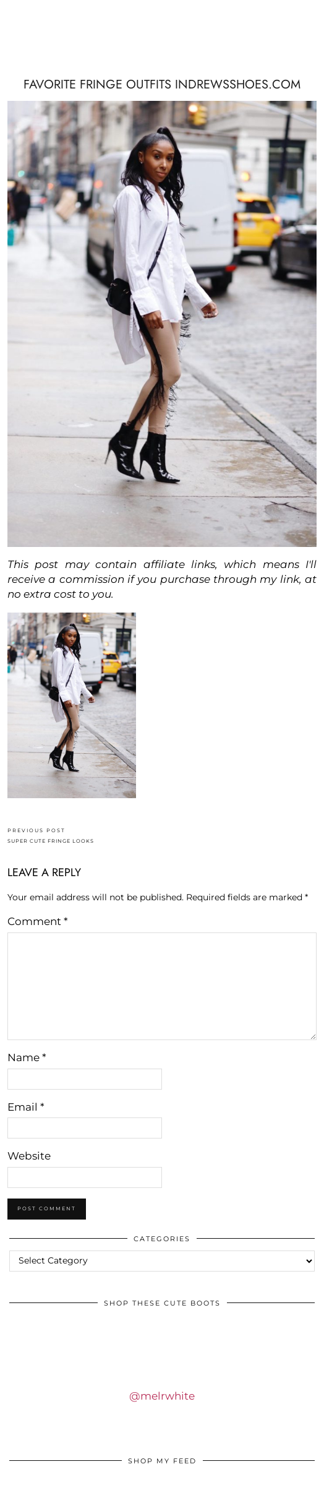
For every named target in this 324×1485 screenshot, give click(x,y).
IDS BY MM (162, 52)
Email (26, 1107)
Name (26, 1057)
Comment (37, 921)
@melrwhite (162, 1396)
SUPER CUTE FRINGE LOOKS (50, 835)
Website (29, 1156)
